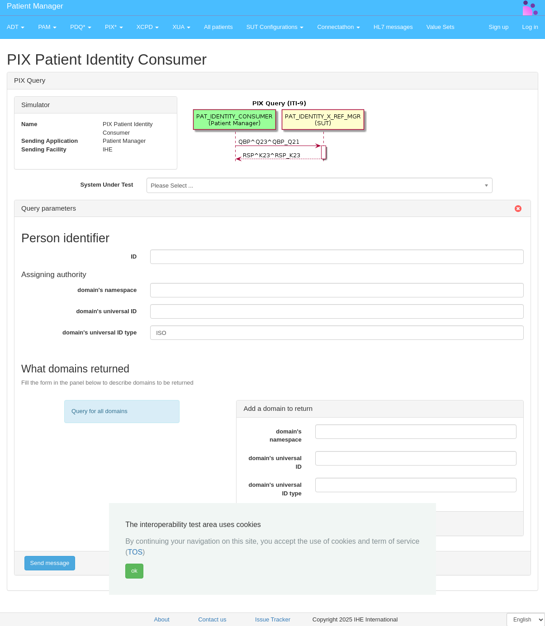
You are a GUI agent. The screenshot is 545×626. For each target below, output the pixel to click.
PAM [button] (47, 27)
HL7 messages (393, 27)
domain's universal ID (106, 311)
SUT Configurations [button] (275, 27)
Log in (530, 27)
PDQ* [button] (80, 27)
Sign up (498, 27)
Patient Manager (35, 6)
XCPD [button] (148, 27)
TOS (135, 552)
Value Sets (441, 27)
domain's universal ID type (99, 332)
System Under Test (106, 184)
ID (134, 256)
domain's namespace (107, 290)
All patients (218, 27)
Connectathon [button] (338, 27)
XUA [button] (181, 27)
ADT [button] (15, 27)
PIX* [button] (114, 27)
